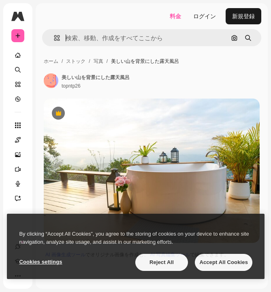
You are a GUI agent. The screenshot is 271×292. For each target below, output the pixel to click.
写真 (98, 61)
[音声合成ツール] (21, 183)
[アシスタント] (21, 198)
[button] (54, 38)
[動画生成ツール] (21, 169)
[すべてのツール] (17, 125)
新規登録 (243, 16)
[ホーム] (17, 55)
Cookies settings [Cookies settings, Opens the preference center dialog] (40, 262)
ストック (75, 61)
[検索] (17, 69)
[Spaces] (21, 139)
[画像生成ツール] (21, 154)
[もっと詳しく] (17, 98)
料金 (175, 16)
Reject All (161, 262)
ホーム (51, 61)
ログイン (204, 16)
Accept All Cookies (223, 262)
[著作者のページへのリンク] (51, 80)
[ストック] (17, 84)
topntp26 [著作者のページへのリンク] (71, 86)
